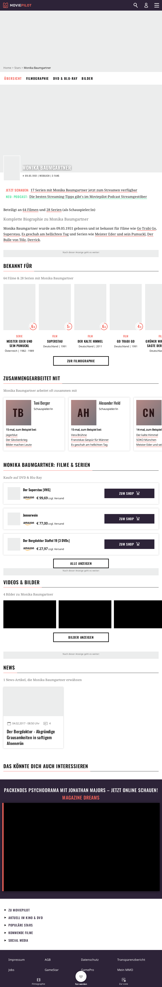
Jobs (11, 970)
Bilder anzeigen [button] (81, 637)
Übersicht (13, 78)
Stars (17, 68)
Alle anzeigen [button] (81, 563)
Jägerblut (12, 435)
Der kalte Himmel (90, 341)
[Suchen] (135, 5)
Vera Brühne (79, 435)
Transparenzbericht (131, 960)
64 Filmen (30, 209)
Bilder (87, 78)
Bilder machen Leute (19, 445)
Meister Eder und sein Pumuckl (120, 234)
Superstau (11, 234)
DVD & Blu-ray (65, 78)
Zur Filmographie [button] (81, 360)
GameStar (52, 970)
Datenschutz (90, 960)
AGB (48, 960)
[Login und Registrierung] (146, 5)
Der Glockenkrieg (16, 440)
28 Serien (54, 209)
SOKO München (146, 440)
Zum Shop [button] (129, 493)
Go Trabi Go (146, 228)
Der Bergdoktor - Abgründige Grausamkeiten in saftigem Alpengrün (31, 736)
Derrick (33, 239)
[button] (38, 982)
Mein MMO (125, 970)
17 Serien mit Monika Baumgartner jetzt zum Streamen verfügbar (84, 190)
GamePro (87, 970)
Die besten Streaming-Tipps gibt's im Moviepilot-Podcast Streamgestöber (88, 196)
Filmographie (37, 78)
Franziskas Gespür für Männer (90, 440)
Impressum (16, 960)
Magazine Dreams (81, 797)
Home (7, 68)
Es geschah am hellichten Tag (45, 234)
